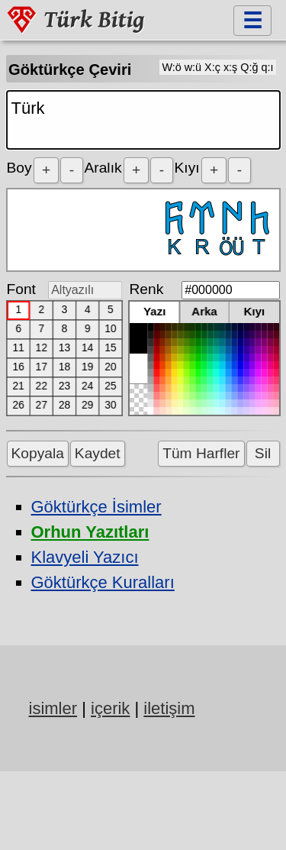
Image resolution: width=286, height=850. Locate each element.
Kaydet (98, 453)
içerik (110, 708)
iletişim (168, 708)
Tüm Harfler (200, 453)
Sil (263, 453)
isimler (53, 708)
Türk (143, 120)
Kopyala (37, 453)
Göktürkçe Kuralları (103, 582)
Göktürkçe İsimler (96, 506)
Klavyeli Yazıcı (85, 557)
